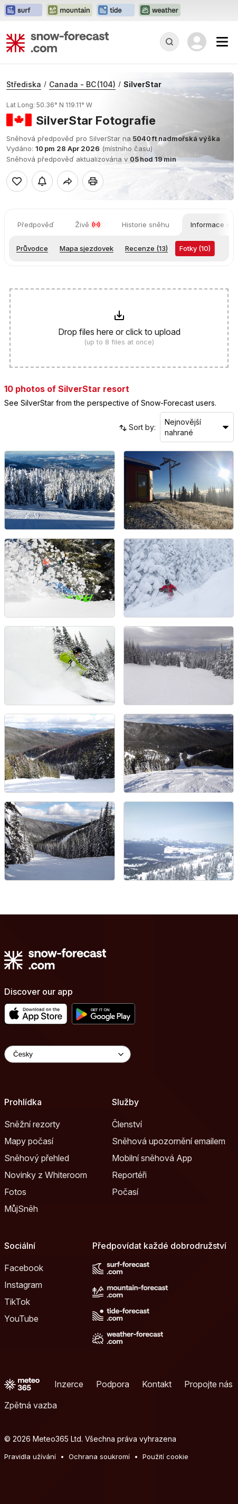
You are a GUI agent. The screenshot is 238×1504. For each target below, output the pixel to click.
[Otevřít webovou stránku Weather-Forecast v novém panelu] (159, 10)
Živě (88, 224)
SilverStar (142, 84)
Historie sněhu (145, 224)
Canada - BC (82, 84)
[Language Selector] (67, 1054)
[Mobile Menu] (222, 41)
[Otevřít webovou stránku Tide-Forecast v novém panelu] (116, 10)
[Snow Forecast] (57, 41)
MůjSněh (21, 1208)
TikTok (17, 1301)
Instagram (23, 1284)
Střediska (23, 84)
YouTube (21, 1318)
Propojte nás (208, 1384)
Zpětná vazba (30, 1405)
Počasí (125, 1192)
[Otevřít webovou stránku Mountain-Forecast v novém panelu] (69, 10)
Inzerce (68, 1384)
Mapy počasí (28, 1141)
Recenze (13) (146, 248)
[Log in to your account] (196, 41)
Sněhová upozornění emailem (168, 1141)
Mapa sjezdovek (86, 248)
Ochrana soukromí (99, 1456)
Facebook (23, 1268)
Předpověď (35, 224)
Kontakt (157, 1384)
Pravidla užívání (30, 1456)
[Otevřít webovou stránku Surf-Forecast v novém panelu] (23, 10)
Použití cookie (165, 1456)
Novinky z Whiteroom (45, 1175)
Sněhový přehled (36, 1158)
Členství (127, 1124)
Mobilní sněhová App (152, 1158)
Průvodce (32, 248)
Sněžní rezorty (32, 1124)
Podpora (112, 1384)
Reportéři (129, 1175)
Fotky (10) (195, 248)
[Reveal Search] (169, 41)
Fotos (15, 1192)
